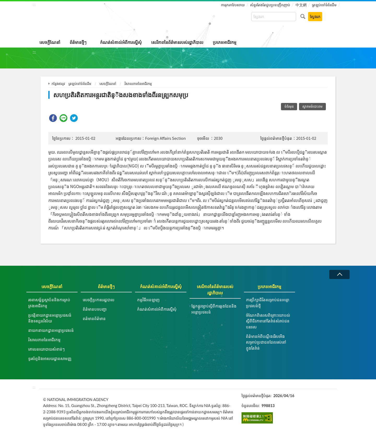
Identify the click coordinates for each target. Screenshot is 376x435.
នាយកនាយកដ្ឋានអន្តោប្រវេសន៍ (51, 330)
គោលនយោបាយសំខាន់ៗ (46, 349)
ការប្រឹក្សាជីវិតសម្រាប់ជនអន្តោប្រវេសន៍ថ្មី (267, 302)
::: (34, 4)
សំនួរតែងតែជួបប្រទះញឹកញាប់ (270, 5)
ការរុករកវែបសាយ (233, 5)
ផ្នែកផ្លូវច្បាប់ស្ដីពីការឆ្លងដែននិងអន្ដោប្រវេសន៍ (214, 309)
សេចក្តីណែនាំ (49, 42)
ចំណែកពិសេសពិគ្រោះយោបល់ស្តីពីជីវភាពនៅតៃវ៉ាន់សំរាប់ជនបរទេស (268, 321)
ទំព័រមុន (289, 106)
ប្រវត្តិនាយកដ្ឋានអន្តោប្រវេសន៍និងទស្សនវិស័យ (50, 318)
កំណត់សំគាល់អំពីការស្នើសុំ (121, 42)
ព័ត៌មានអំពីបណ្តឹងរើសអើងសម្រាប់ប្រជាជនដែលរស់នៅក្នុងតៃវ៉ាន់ (266, 342)
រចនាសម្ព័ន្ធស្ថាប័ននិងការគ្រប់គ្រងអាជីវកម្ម (49, 302)
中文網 (301, 5)
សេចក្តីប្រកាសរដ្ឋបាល (98, 299)
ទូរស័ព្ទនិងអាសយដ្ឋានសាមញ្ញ (49, 358)
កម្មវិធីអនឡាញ (148, 299)
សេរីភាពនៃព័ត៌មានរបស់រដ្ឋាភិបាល (177, 42)
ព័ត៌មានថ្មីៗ (78, 42)
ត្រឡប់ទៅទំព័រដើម (324, 5)
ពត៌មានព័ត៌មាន (94, 318)
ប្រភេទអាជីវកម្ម (224, 42)
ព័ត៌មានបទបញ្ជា (95, 309)
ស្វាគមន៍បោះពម (312, 106)
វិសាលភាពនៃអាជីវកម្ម (138, 84)
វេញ (339, 274)
